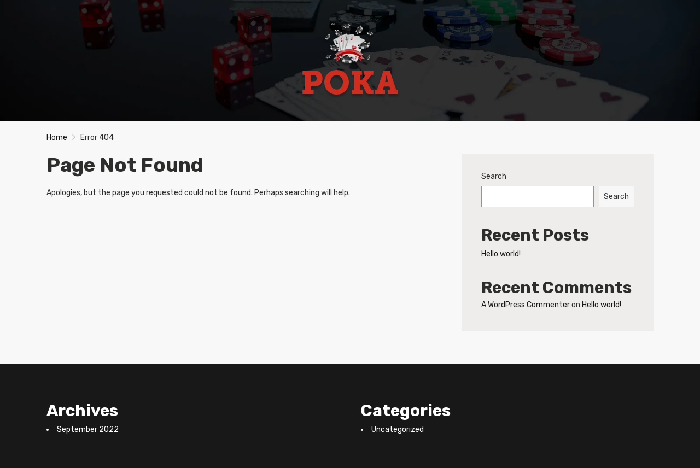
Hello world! (501, 254)
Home (56, 137)
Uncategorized (397, 429)
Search (493, 176)
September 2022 (88, 429)
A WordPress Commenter (525, 304)
